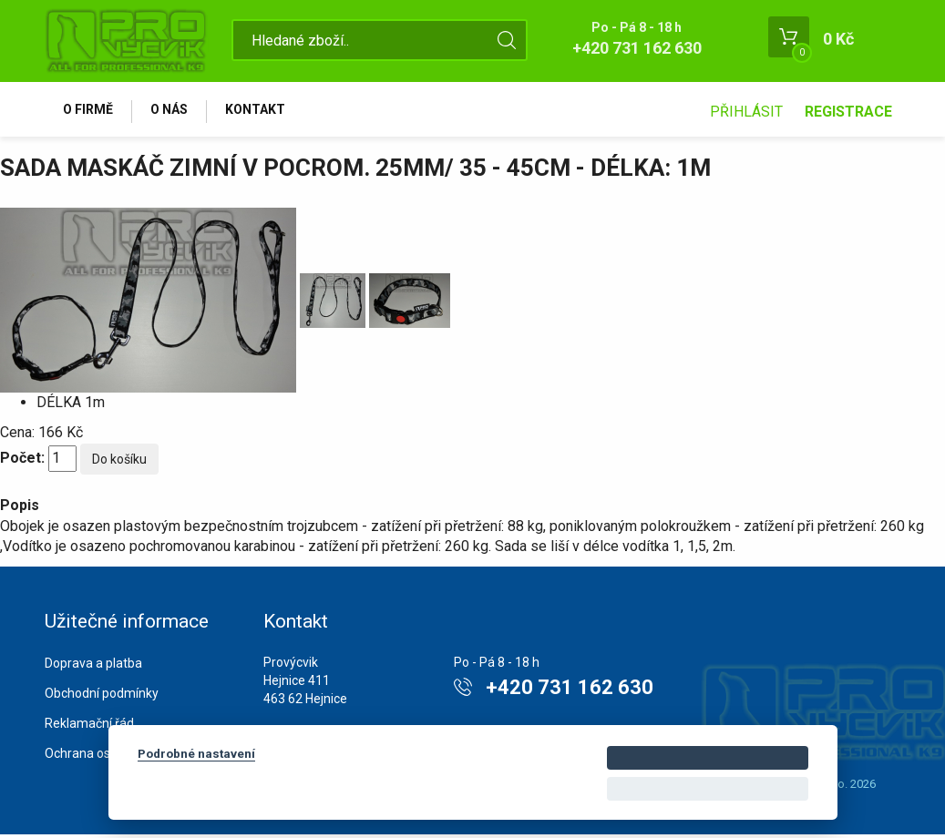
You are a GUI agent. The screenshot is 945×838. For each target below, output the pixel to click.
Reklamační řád (89, 727)
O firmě (91, 111)
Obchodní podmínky (102, 697)
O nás (175, 111)
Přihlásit (746, 111)
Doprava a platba (93, 667)
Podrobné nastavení (196, 753)
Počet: (22, 462)
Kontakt (265, 111)
